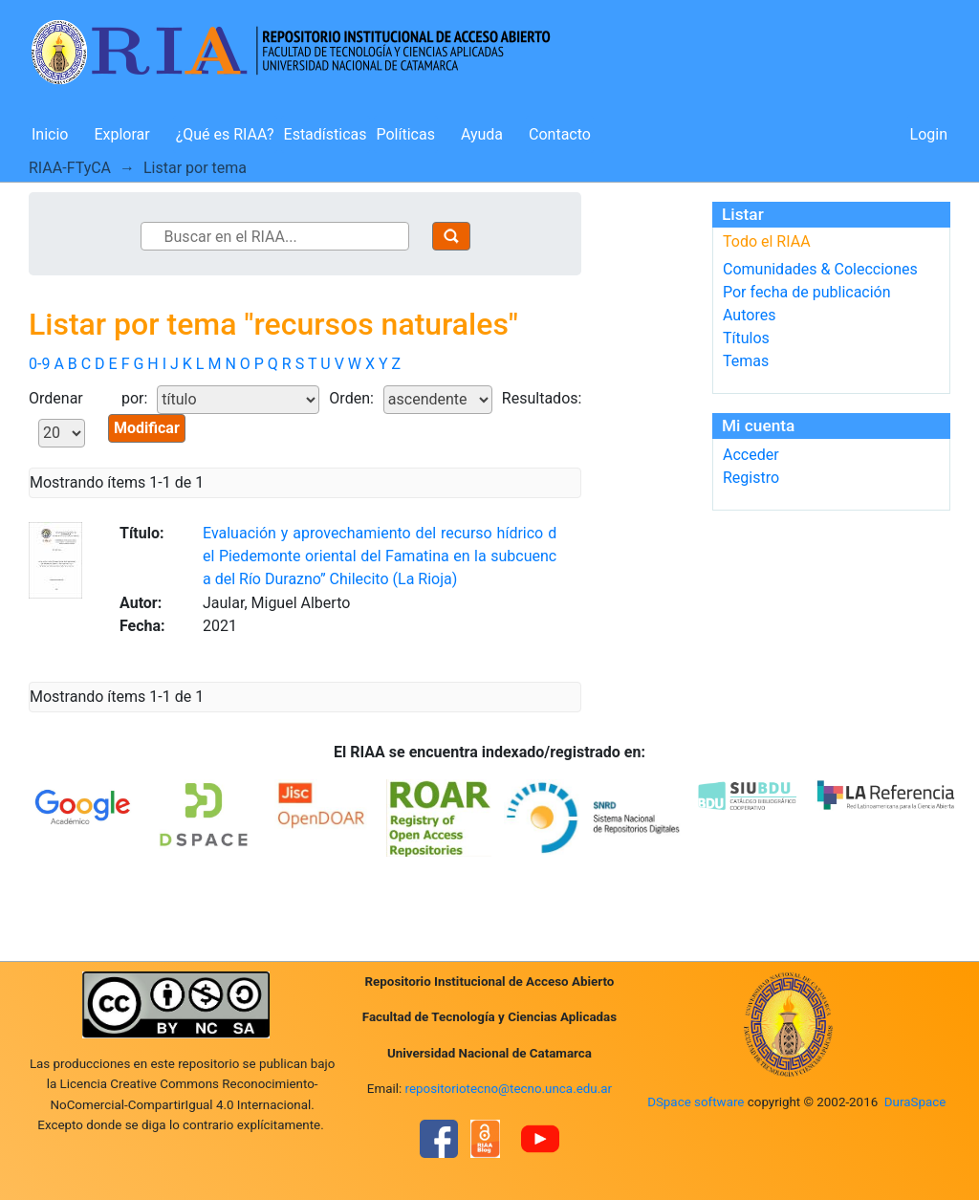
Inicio (50, 134)
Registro (751, 478)
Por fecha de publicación (807, 292)
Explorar (121, 134)
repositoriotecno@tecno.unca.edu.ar (509, 1088)
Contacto (560, 134)
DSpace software (695, 1102)
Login (928, 134)
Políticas (406, 134)
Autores (749, 315)
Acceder (751, 455)
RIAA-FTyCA (70, 168)
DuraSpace (915, 1102)
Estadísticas (325, 134)
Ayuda (482, 134)
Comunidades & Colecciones (820, 269)
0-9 (39, 364)
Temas (746, 361)
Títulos (746, 338)
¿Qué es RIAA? (225, 134)
